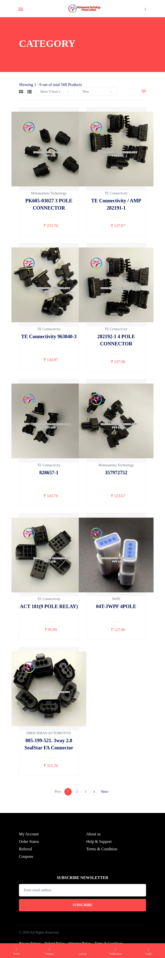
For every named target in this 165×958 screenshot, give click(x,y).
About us (93, 842)
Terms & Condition (101, 857)
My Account (29, 842)
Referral (25, 857)
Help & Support (99, 849)
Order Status (29, 849)
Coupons (26, 864)
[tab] (21, 91)
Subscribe (82, 913)
